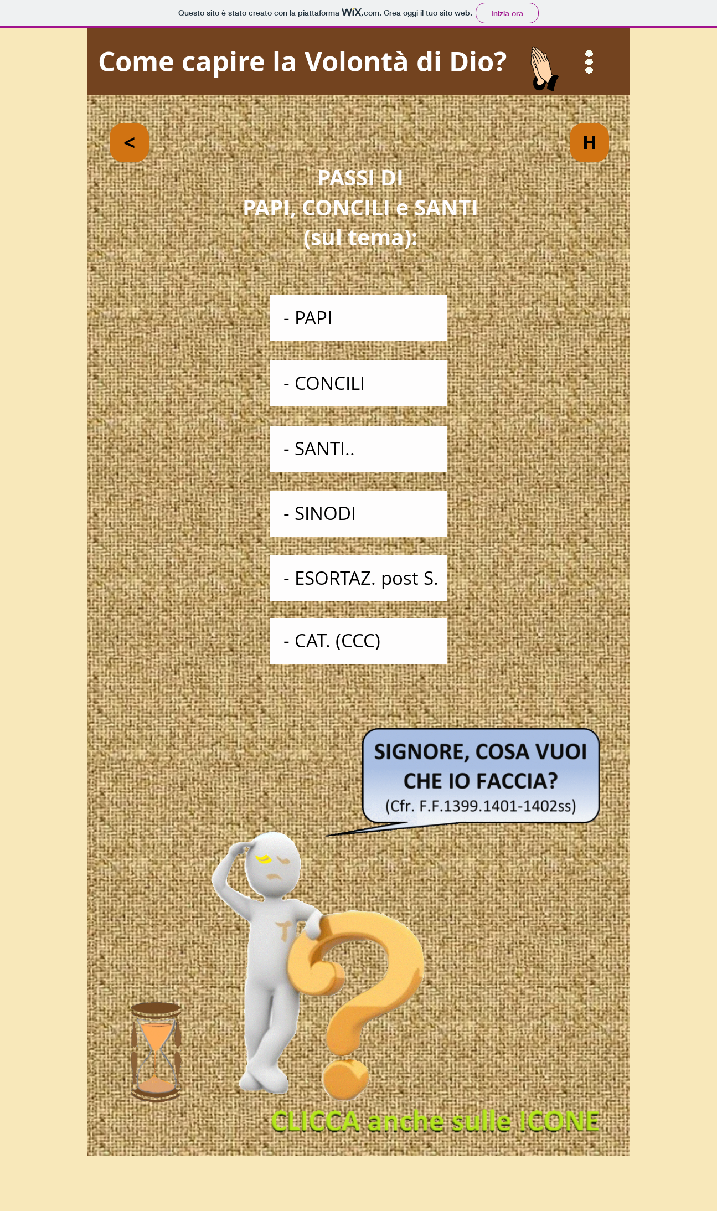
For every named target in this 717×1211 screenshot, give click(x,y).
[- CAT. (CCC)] (358, 641)
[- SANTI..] (358, 449)
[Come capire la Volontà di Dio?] (358, 61)
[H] (589, 142)
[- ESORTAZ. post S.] (358, 578)
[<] (129, 142)
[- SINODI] (358, 514)
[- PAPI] (358, 318)
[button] (589, 62)
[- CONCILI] (358, 383)
